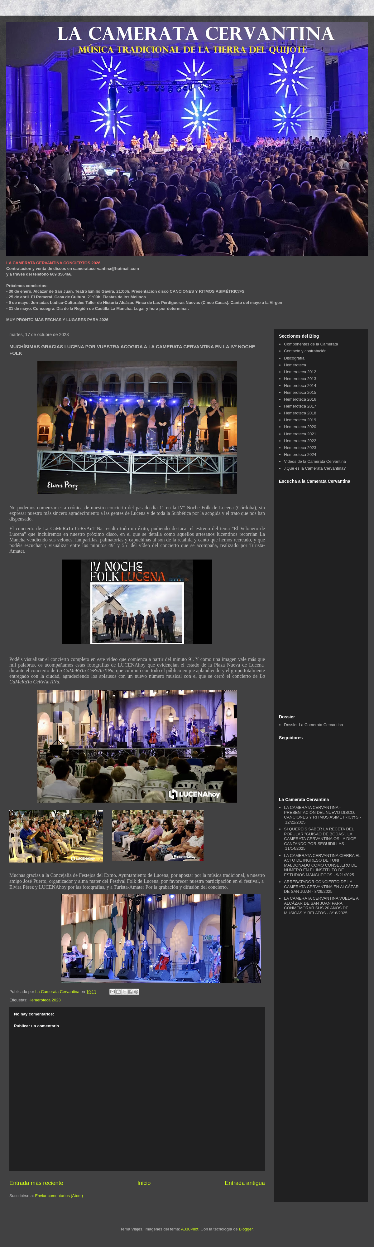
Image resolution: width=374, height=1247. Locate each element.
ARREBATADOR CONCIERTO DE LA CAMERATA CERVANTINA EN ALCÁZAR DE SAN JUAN (321, 886)
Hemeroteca (295, 365)
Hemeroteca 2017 (300, 406)
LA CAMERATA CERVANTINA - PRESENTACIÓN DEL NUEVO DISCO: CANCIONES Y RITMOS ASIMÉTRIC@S (321, 812)
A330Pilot (190, 1229)
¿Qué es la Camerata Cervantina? (315, 468)
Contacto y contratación (305, 351)
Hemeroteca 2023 (44, 1000)
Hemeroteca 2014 (300, 385)
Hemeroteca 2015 (300, 392)
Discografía (294, 358)
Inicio (144, 1183)
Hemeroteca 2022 (300, 440)
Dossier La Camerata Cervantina (313, 724)
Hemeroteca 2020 (300, 426)
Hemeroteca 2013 (300, 378)
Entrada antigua (245, 1183)
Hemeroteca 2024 (300, 454)
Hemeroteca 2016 (300, 399)
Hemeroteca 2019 (300, 420)
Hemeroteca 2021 (300, 434)
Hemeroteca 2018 (300, 413)
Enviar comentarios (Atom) (59, 1195)
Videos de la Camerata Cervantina (315, 461)
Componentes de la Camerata (311, 344)
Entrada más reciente (36, 1183)
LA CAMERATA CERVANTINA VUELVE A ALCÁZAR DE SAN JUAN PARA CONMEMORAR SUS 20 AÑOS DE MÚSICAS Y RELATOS (321, 905)
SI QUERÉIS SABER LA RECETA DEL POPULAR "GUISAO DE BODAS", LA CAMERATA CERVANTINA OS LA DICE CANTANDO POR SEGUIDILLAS (320, 836)
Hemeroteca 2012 (300, 371)
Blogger (245, 1229)
